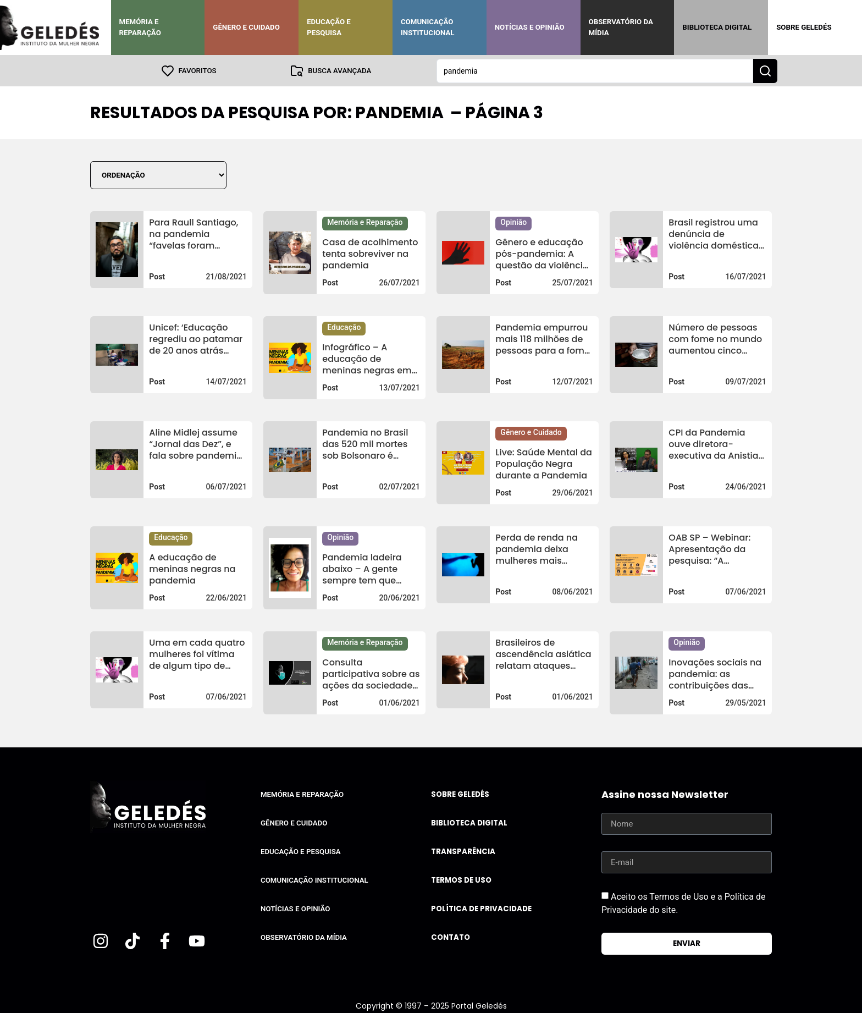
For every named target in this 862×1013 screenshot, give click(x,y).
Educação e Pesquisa (329, 27)
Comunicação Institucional (428, 27)
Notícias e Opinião (530, 27)
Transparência (463, 851)
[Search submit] (765, 70)
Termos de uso (461, 879)
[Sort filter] (158, 175)
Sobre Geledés (803, 27)
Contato (450, 937)
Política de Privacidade (481, 908)
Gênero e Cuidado (246, 27)
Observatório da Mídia (621, 27)
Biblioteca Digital (717, 27)
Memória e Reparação (140, 27)
